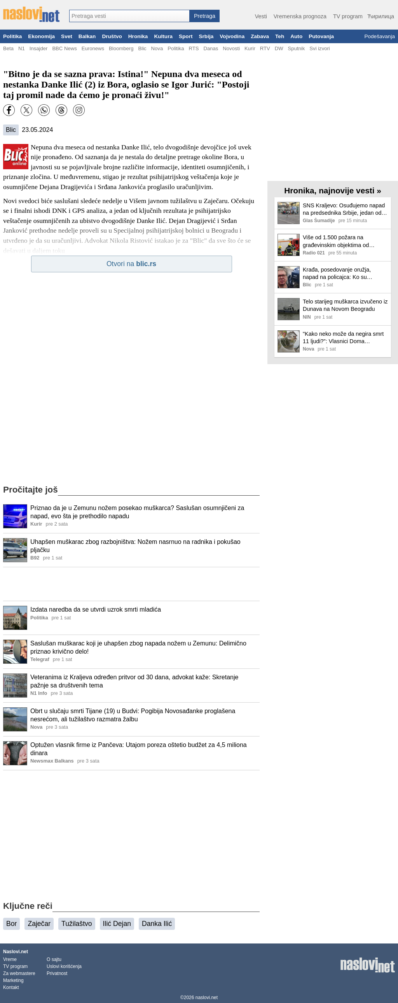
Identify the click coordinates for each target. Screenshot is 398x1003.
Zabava (260, 36)
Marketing (13, 980)
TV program (348, 16)
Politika (12, 36)
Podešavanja (379, 36)
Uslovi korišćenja (64, 966)
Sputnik (296, 48)
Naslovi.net (15, 951)
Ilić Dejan (117, 924)
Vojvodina (232, 36)
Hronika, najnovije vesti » (332, 190)
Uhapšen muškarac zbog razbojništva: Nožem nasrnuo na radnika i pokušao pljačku (135, 545)
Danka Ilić (157, 924)
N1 (21, 48)
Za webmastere (19, 973)
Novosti (231, 48)
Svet (66, 36)
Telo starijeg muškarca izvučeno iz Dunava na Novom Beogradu (345, 305)
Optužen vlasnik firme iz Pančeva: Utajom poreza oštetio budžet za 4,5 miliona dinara (138, 749)
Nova (157, 48)
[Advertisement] (131, 584)
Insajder (39, 48)
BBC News (64, 48)
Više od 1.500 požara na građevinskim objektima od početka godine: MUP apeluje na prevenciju (343, 241)
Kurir (249, 48)
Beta (8, 48)
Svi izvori (319, 48)
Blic (142, 48)
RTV (265, 48)
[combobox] (129, 16)
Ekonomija (41, 36)
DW (279, 48)
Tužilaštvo (76, 924)
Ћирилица (380, 16)
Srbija (206, 36)
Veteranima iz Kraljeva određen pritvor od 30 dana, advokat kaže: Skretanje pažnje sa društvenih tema (134, 681)
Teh (279, 36)
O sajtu (54, 959)
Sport (186, 36)
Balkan (87, 36)
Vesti (261, 16)
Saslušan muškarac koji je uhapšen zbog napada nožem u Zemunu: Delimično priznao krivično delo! (138, 647)
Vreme (10, 959)
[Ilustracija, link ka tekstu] (15, 517)
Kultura (163, 36)
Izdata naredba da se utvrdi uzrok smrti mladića (95, 609)
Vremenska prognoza (300, 16)
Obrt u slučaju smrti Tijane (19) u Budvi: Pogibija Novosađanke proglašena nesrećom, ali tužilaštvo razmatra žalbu (132, 715)
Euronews (93, 48)
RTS (194, 48)
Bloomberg (121, 48)
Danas (210, 48)
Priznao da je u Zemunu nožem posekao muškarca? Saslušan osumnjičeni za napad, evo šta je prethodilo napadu (137, 512)
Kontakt (11, 987)
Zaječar (39, 924)
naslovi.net (207, 997)
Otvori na (131, 264)
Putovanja (321, 36)
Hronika (138, 36)
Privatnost (57, 973)
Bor (11, 924)
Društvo (112, 36)
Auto (296, 36)
